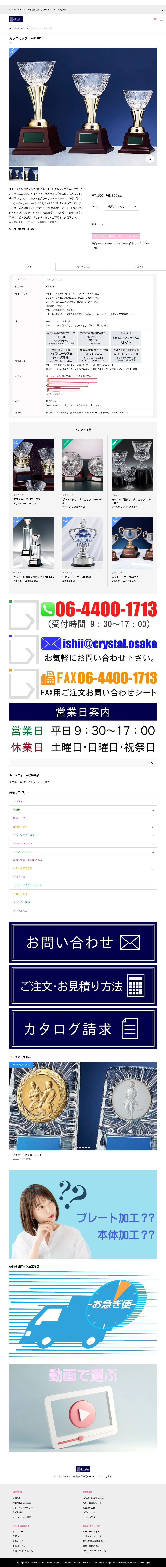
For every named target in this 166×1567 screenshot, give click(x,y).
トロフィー (19, 801)
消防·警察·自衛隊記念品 (94, 1541)
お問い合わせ (89, 1512)
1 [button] (77, 1147)
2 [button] (80, 1147)
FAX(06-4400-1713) (48, 203)
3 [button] (83, 1147)
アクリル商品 (20, 910)
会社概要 (17, 1498)
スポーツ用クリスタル (25, 835)
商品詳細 (27, 266)
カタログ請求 (89, 1517)
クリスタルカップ (54, 279)
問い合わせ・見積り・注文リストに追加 (115, 236)
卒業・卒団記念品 (22, 868)
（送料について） (62, 306)
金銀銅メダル (20, 826)
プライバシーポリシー (23, 1508)
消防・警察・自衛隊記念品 (27, 860)
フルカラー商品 (21, 902)
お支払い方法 (89, 1508)
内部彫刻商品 (20, 893)
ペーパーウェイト (22, 843)
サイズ (95, 206)
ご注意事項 (138, 266)
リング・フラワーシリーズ (27, 885)
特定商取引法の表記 (22, 1503)
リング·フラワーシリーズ (94, 1551)
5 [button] (89, 1147)
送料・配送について (92, 1503)
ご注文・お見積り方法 (93, 1498)
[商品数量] (106, 224)
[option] (83, 1112)
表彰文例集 (18, 1512)
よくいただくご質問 (22, 1517)
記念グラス (19, 877)
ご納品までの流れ (83, 266)
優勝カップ (135, 243)
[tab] (27, 267)
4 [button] (86, 1147)
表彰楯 (16, 809)
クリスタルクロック (24, 851)
